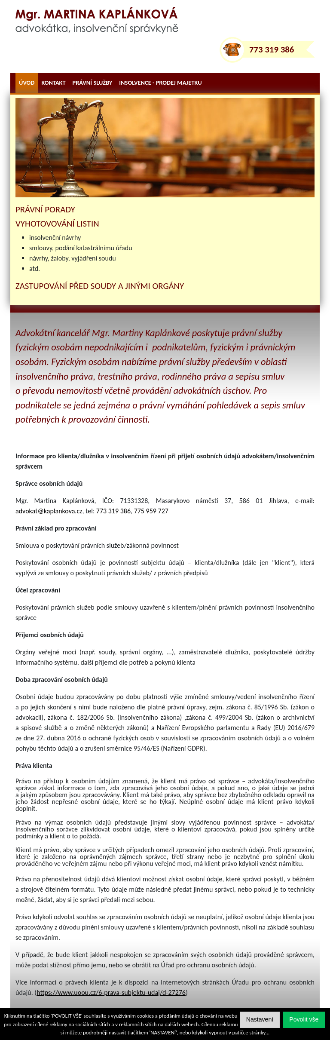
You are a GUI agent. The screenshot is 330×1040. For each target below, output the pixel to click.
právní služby (93, 82)
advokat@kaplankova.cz (48, 511)
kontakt (53, 82)
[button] (304, 1020)
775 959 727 (151, 511)
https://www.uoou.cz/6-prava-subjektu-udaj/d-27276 (111, 992)
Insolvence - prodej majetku (160, 82)
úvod (26, 82)
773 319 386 (271, 49)
